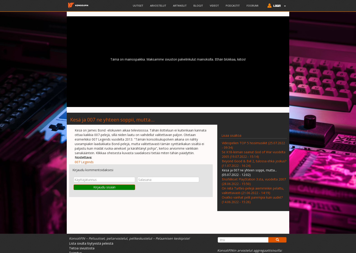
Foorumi (252, 5)
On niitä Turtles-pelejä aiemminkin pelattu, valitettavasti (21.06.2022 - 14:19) (253, 190)
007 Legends (84, 162)
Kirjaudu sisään (104, 187)
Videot (214, 5)
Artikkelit (180, 5)
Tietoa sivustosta (81, 248)
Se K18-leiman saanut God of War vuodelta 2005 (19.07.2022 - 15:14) (253, 154)
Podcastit (233, 5)
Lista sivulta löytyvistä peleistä (91, 243)
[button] (275, 6)
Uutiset (138, 5)
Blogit (198, 5)
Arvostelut (158, 5)
